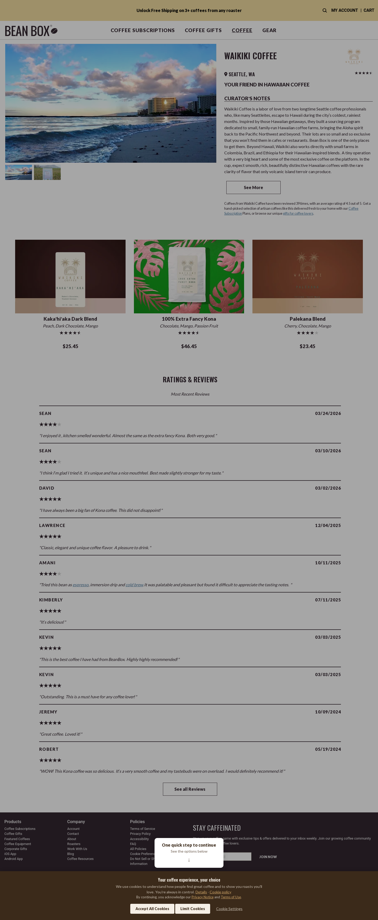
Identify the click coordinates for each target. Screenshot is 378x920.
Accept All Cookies (152, 908)
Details (201, 892)
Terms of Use (231, 897)
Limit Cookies (192, 908)
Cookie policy (220, 892)
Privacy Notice (203, 897)
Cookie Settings (229, 908)
